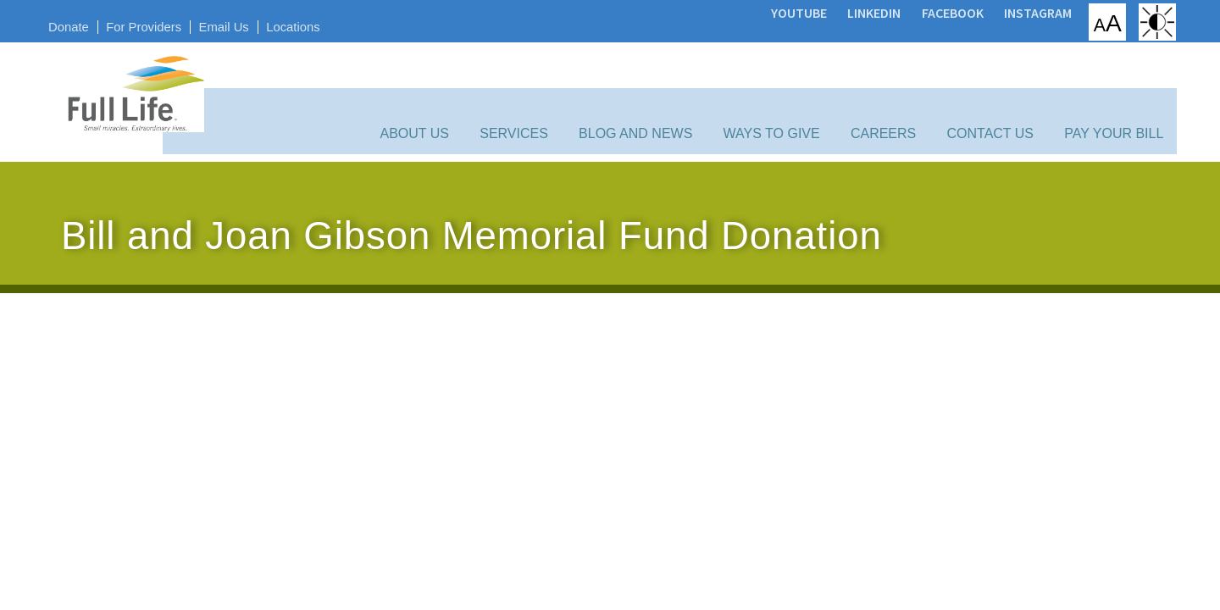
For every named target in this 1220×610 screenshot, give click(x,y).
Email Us (252, 23)
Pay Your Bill (1101, 95)
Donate (87, 23)
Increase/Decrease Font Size (1083, 21)
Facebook (926, 11)
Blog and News (662, 95)
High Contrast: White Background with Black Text (1138, 21)
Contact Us (987, 95)
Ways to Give (788, 95)
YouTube (772, 11)
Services (551, 95)
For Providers (167, 23)
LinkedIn (847, 11)
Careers (890, 95)
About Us (461, 95)
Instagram (1011, 11)
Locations (326, 23)
